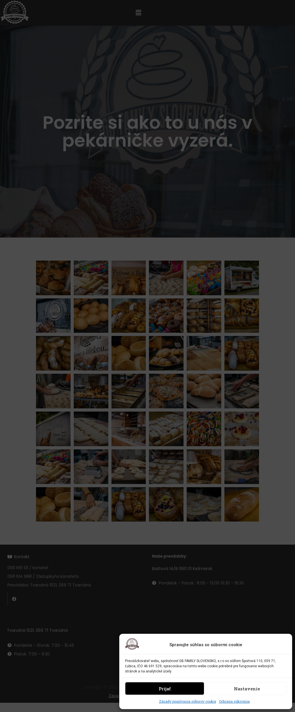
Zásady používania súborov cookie (187, 701)
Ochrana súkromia (234, 701)
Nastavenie (247, 689)
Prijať (165, 689)
